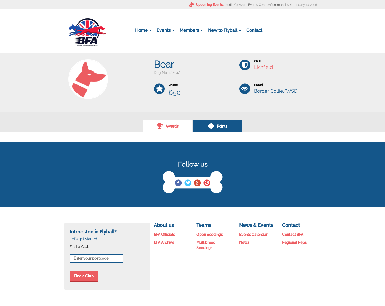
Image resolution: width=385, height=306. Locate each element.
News (244, 242)
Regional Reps (294, 242)
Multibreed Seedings (205, 245)
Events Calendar (253, 234)
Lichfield (263, 67)
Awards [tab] (168, 126)
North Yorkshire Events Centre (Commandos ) (258, 5)
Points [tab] (217, 126)
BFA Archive (164, 242)
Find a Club (84, 276)
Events (165, 30)
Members (191, 30)
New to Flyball (224, 30)
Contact (254, 30)
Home (143, 30)
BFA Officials (164, 234)
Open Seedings (209, 234)
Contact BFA (292, 234)
